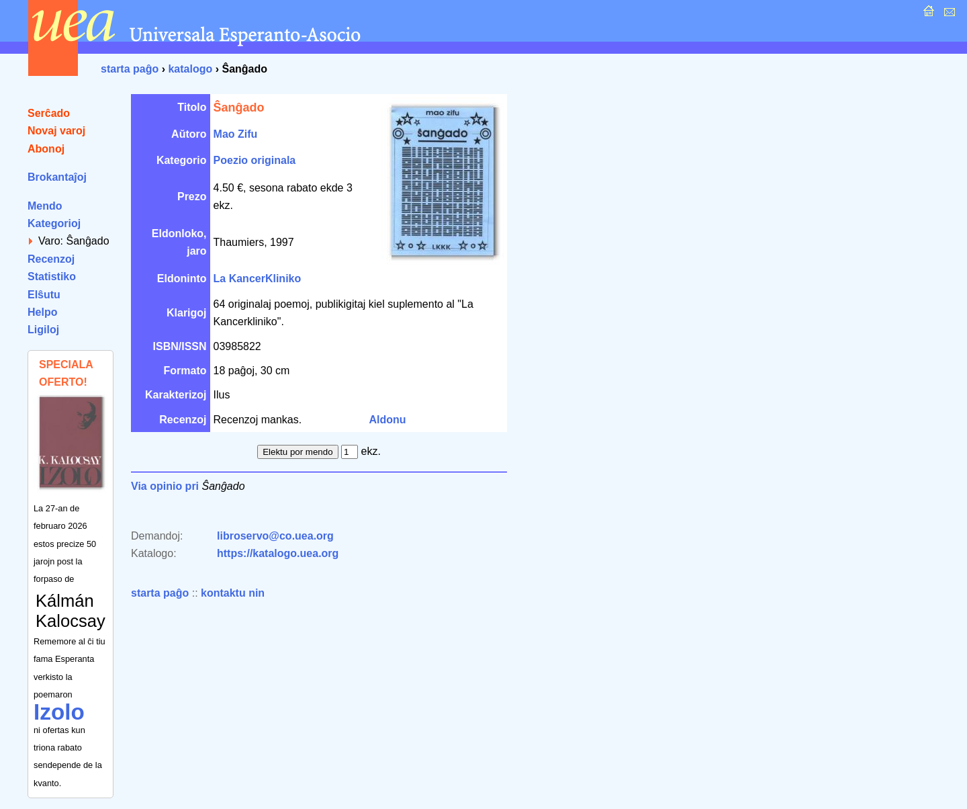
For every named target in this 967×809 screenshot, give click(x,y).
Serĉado (49, 113)
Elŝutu (44, 294)
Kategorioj (54, 223)
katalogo (190, 69)
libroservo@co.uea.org (275, 536)
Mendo (45, 206)
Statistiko (52, 276)
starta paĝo (129, 69)
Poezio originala (255, 160)
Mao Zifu (236, 134)
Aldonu (387, 419)
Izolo (59, 711)
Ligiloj (43, 329)
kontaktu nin (233, 593)
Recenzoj (51, 259)
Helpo (42, 312)
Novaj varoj (56, 130)
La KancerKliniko (258, 278)
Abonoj (46, 149)
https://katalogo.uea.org (277, 553)
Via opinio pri (165, 486)
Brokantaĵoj (57, 177)
